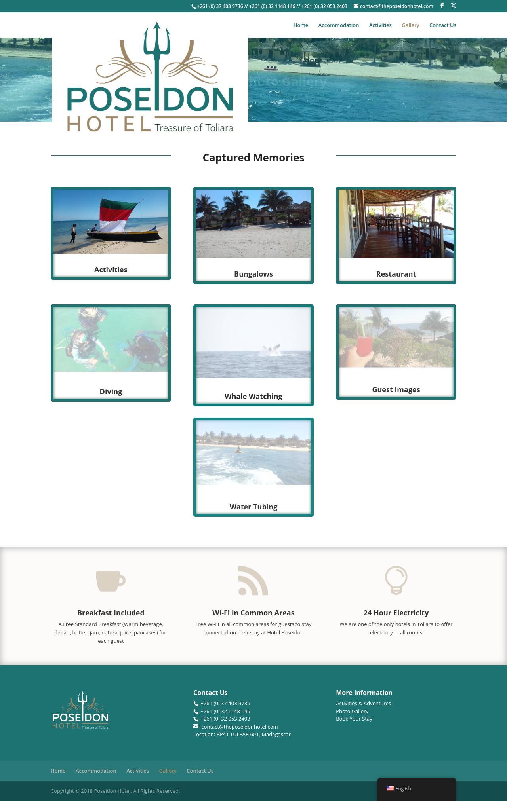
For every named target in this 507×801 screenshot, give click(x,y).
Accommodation (338, 25)
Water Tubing (254, 506)
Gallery (410, 25)
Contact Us (442, 25)
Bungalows (253, 274)
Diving (111, 391)
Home (301, 25)
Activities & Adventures (363, 703)
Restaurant (396, 274)
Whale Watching (253, 396)
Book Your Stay (354, 718)
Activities (380, 25)
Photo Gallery (352, 711)
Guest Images (396, 389)
